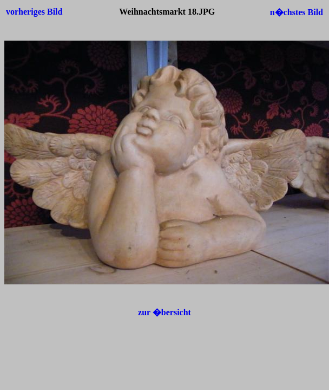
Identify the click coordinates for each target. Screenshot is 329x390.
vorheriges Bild (34, 11)
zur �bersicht (164, 312)
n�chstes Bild (296, 12)
